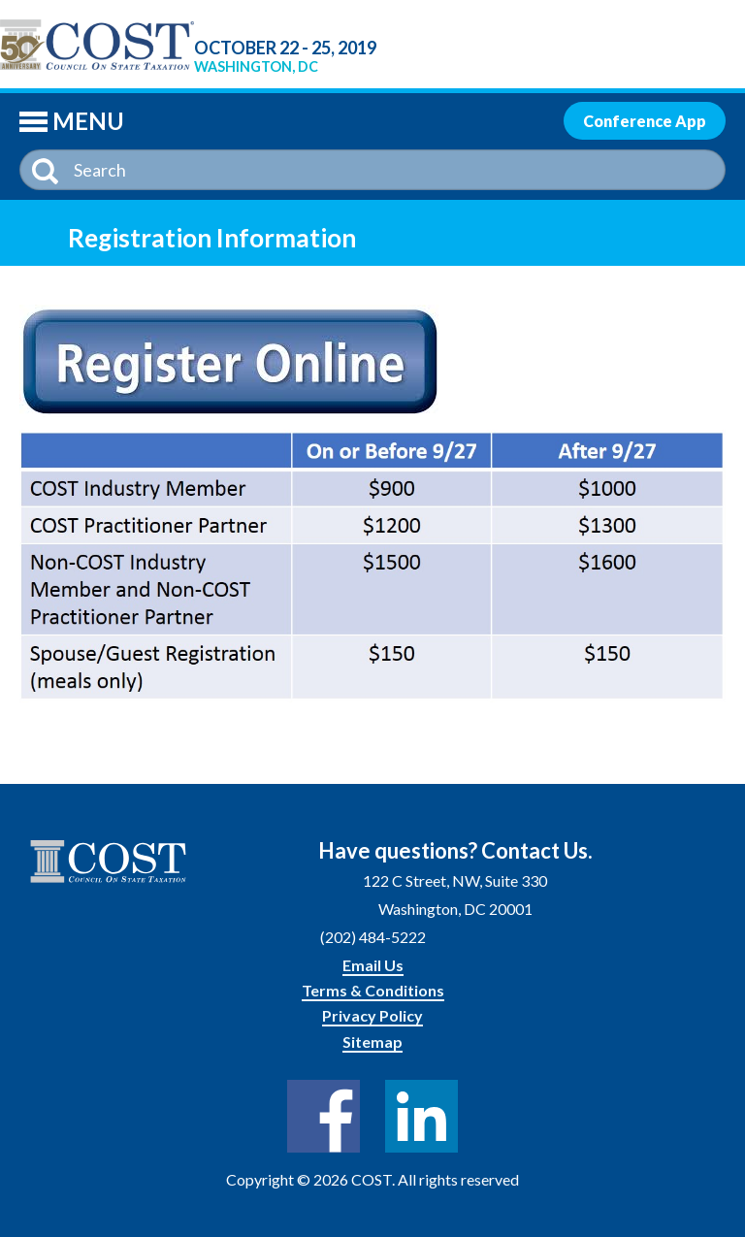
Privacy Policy (372, 1015)
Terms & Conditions (373, 990)
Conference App (644, 121)
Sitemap (372, 1041)
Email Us (373, 965)
